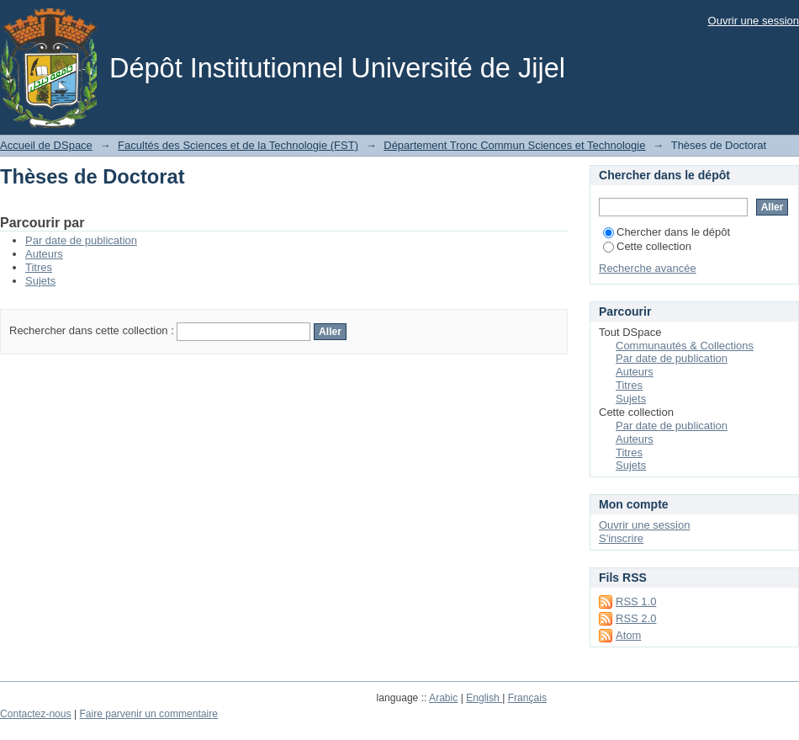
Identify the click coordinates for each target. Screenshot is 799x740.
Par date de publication (81, 240)
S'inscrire (621, 538)
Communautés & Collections (685, 345)
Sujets (40, 280)
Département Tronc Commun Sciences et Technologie (514, 145)
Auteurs (44, 254)
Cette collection (647, 246)
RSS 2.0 (636, 618)
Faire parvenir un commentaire (148, 714)
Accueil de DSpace (46, 145)
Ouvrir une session (753, 20)
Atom (628, 635)
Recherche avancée (647, 268)
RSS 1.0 (636, 601)
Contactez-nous (35, 714)
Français (527, 698)
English (484, 698)
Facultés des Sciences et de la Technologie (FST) (238, 145)
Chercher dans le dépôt (666, 232)
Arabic (443, 698)
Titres (38, 267)
